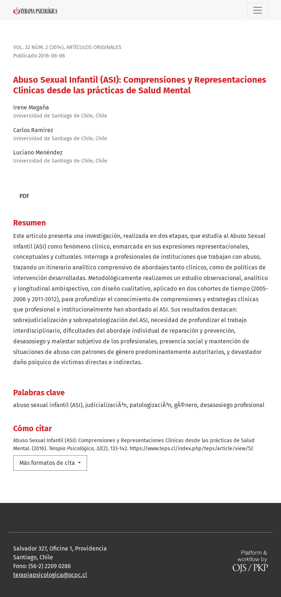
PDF (24, 196)
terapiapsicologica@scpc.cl (50, 574)
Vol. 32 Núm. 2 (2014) (38, 47)
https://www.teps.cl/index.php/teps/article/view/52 (191, 448)
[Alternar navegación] (257, 10)
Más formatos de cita (47, 462)
